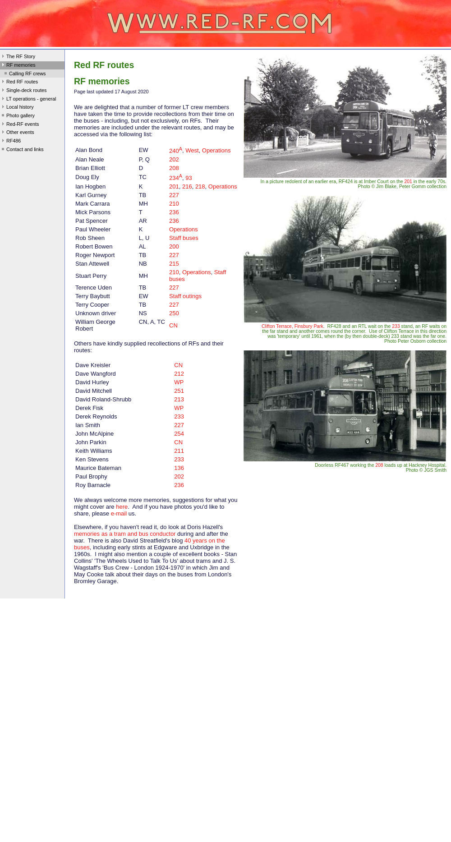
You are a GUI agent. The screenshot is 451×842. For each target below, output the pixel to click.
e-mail (119, 513)
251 (179, 390)
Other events (17, 133)
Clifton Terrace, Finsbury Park (292, 326)
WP (179, 382)
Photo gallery (17, 116)
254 (179, 433)
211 (179, 450)
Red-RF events (19, 125)
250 (174, 313)
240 (175, 150)
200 (174, 246)
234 (175, 178)
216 (187, 186)
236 (174, 212)
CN (173, 325)
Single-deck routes (23, 91)
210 (174, 203)
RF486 (10, 141)
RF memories (18, 65)
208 (174, 168)
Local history (17, 107)
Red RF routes (19, 82)
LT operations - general (28, 99)
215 (174, 263)
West (191, 150)
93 (188, 178)
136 (179, 468)
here (122, 506)
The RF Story (17, 57)
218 (200, 186)
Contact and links (22, 150)
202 (174, 159)
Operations (216, 150)
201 (174, 186)
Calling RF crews (24, 74)
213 (179, 399)
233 (179, 416)
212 (179, 373)
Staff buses (183, 238)
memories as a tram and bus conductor (124, 533)
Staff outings (185, 296)
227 (174, 195)
